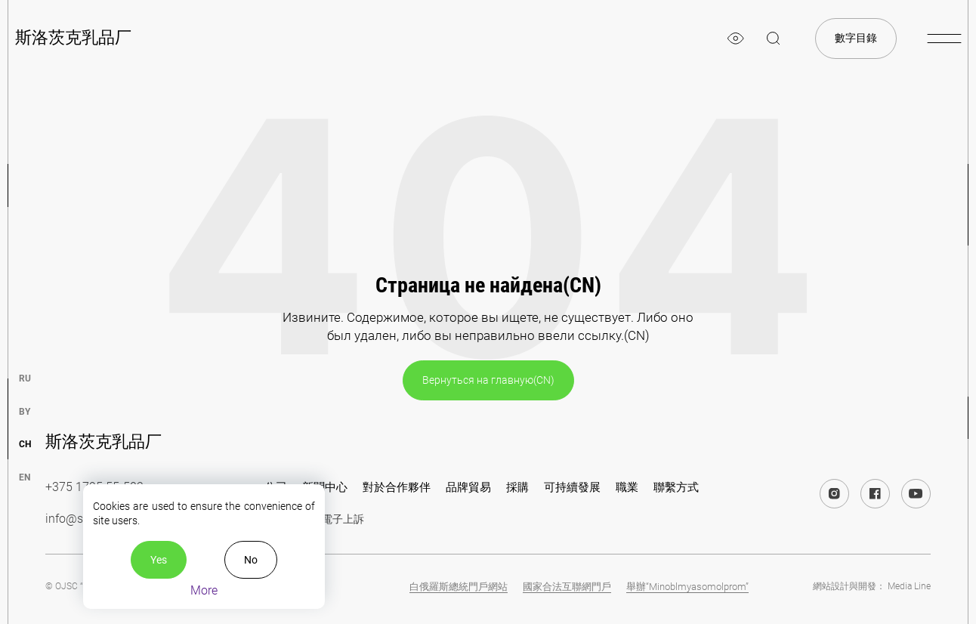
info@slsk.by (79, 518)
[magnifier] (773, 38)
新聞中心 (324, 487)
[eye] (735, 38)
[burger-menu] (944, 38)
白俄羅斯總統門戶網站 (458, 586)
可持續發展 (572, 487)
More (204, 590)
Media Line (909, 586)
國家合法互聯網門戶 (567, 586)
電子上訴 (343, 519)
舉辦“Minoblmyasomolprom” (687, 586)
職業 (627, 487)
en (24, 477)
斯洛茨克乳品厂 (73, 37)
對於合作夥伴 (397, 487)
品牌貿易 (468, 487)
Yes (158, 560)
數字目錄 (856, 38)
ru (25, 378)
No (251, 560)
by (24, 411)
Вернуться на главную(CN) (488, 380)
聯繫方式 (676, 487)
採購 (517, 487)
